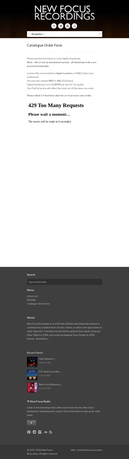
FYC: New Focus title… (50, 371)
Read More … (43, 338)
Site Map (31, 300)
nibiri (73, 450)
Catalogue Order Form (38, 303)
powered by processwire (89, 450)
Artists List (32, 296)
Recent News (35, 352)
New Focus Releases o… (50, 384)
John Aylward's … (47, 358)
